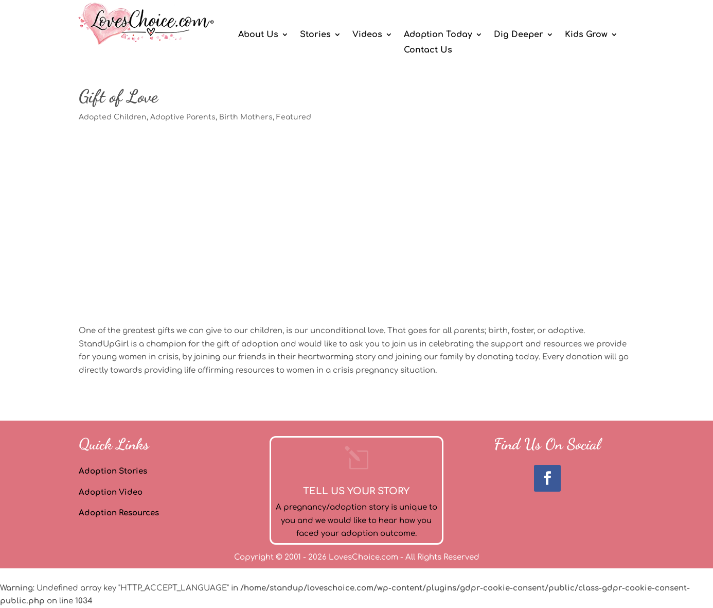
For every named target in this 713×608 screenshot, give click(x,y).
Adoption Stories (113, 471)
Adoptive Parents (183, 117)
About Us (258, 35)
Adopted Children (113, 117)
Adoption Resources (119, 513)
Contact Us (428, 50)
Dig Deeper (518, 35)
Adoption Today (438, 35)
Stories (315, 35)
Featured (293, 117)
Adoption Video (110, 492)
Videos (367, 35)
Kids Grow (586, 35)
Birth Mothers (246, 117)
